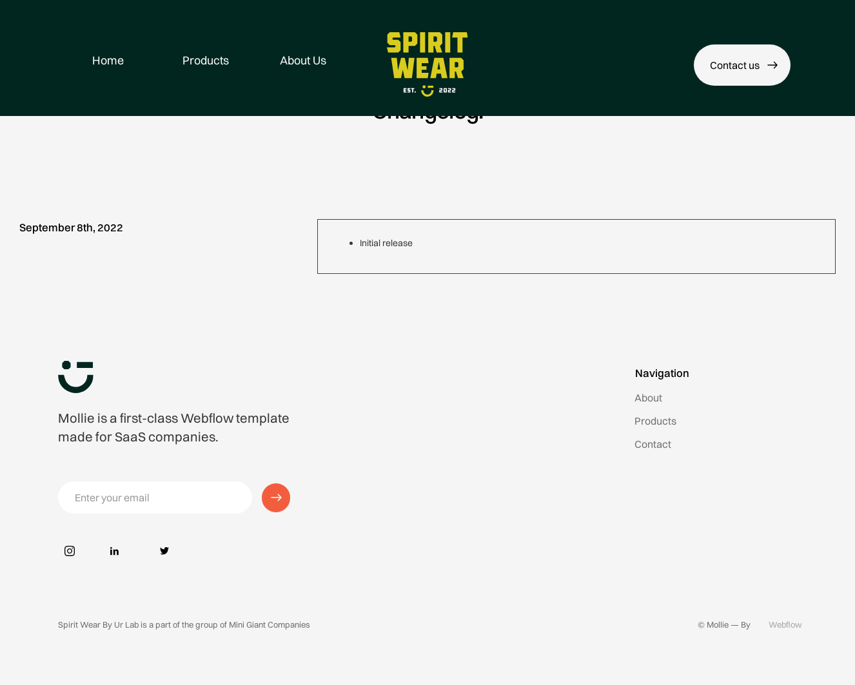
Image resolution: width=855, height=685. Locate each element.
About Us (303, 60)
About (648, 397)
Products (205, 60)
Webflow (785, 624)
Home (108, 60)
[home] (428, 64)
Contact (652, 444)
